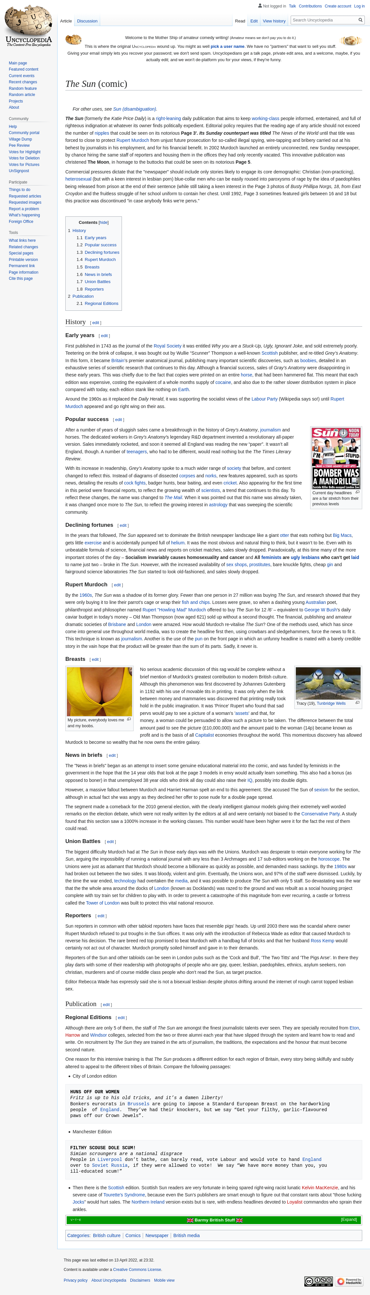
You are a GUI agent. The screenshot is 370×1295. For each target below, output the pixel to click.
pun (198, 638)
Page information (23, 272)
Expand (349, 1219)
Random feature (23, 88)
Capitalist (204, 735)
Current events (21, 76)
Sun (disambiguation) (134, 109)
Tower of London (103, 903)
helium (177, 542)
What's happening (24, 215)
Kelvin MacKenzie (320, 1187)
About (14, 107)
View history (274, 21)
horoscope (328, 859)
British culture (107, 1235)
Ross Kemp (322, 940)
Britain (118, 360)
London (144, 624)
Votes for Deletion (24, 158)
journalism (270, 429)
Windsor (98, 1035)
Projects (16, 101)
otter (284, 535)
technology (125, 880)
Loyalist (294, 1202)
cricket (229, 482)
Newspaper (156, 1235)
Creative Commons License (137, 1269)
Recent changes (23, 82)
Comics (133, 1235)
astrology (218, 504)
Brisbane (117, 624)
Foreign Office (21, 221)
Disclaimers (140, 1280)
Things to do (19, 189)
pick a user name (227, 46)
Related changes (23, 247)
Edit (254, 21)
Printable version (23, 259)
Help (13, 126)
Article (66, 21)
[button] (345, 1220)
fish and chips (196, 602)
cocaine (223, 382)
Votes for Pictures (24, 164)
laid (355, 557)
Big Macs (342, 535)
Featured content (23, 69)
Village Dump (20, 139)
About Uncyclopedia (108, 1280)
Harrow (72, 1035)
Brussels (138, 1104)
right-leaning (168, 118)
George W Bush (320, 609)
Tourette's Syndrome (124, 1194)
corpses (187, 475)
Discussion (87, 21)
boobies (308, 360)
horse (246, 374)
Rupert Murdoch (132, 140)
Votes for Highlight (24, 152)
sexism (321, 789)
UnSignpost (19, 171)
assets (241, 713)
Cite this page (21, 278)
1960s (86, 595)
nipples (102, 133)
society (234, 468)
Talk (292, 6)
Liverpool (110, 1159)
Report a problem (24, 209)
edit (95, 322)
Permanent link (22, 266)
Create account (338, 6)
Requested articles (25, 196)
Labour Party (265, 399)
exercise (93, 542)
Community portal (24, 132)
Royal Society (168, 345)
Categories (78, 1235)
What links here (22, 240)
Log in (359, 6)
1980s (340, 866)
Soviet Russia (109, 1165)
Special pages (21, 253)
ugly (295, 557)
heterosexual (78, 179)
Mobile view (164, 1280)
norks (210, 475)
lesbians (310, 557)
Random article (22, 94)
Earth (183, 389)
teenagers (136, 451)
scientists (210, 490)
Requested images (25, 202)
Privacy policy (75, 1280)
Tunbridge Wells (331, 703)
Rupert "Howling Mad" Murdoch (174, 609)
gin (330, 564)
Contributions (310, 6)
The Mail (173, 497)
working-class (266, 118)
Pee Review (19, 145)
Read (240, 21)
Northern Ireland (148, 1202)
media (181, 880)
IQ (249, 780)
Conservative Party (320, 813)
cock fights (135, 482)
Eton (354, 1027)
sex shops (236, 564)
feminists (271, 557)
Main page (18, 63)
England (109, 1110)
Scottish (269, 353)
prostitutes (260, 564)
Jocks (78, 1202)
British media (186, 1235)
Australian (316, 602)
